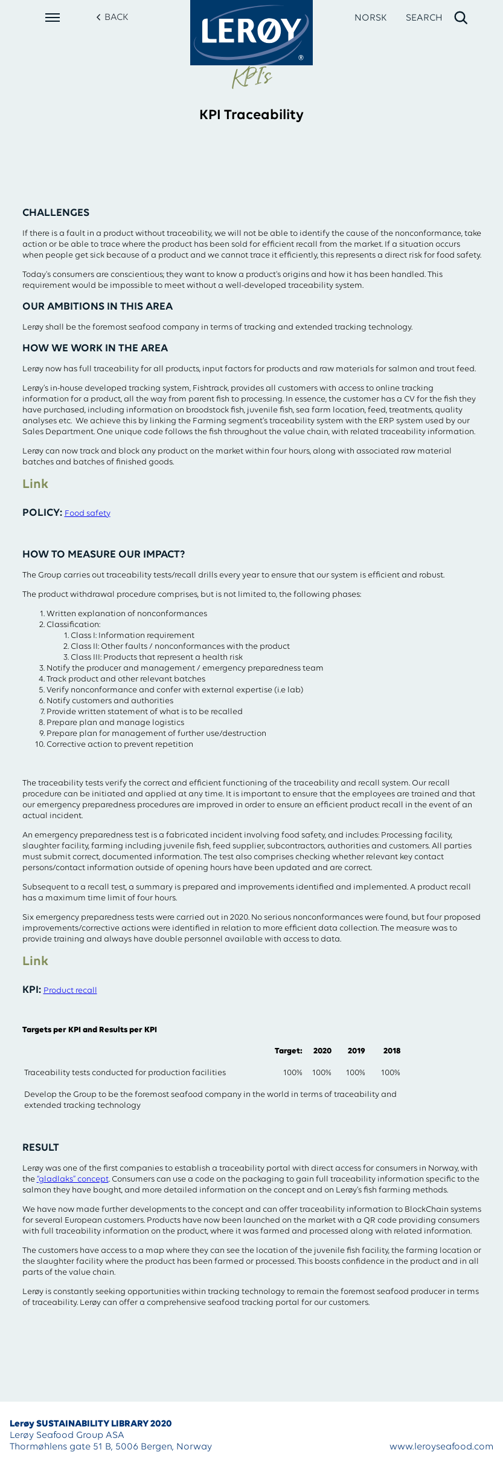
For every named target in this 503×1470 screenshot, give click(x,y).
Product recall (70, 990)
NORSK (370, 18)
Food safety (88, 513)
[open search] (437, 18)
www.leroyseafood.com (441, 1447)
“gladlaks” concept (73, 1179)
